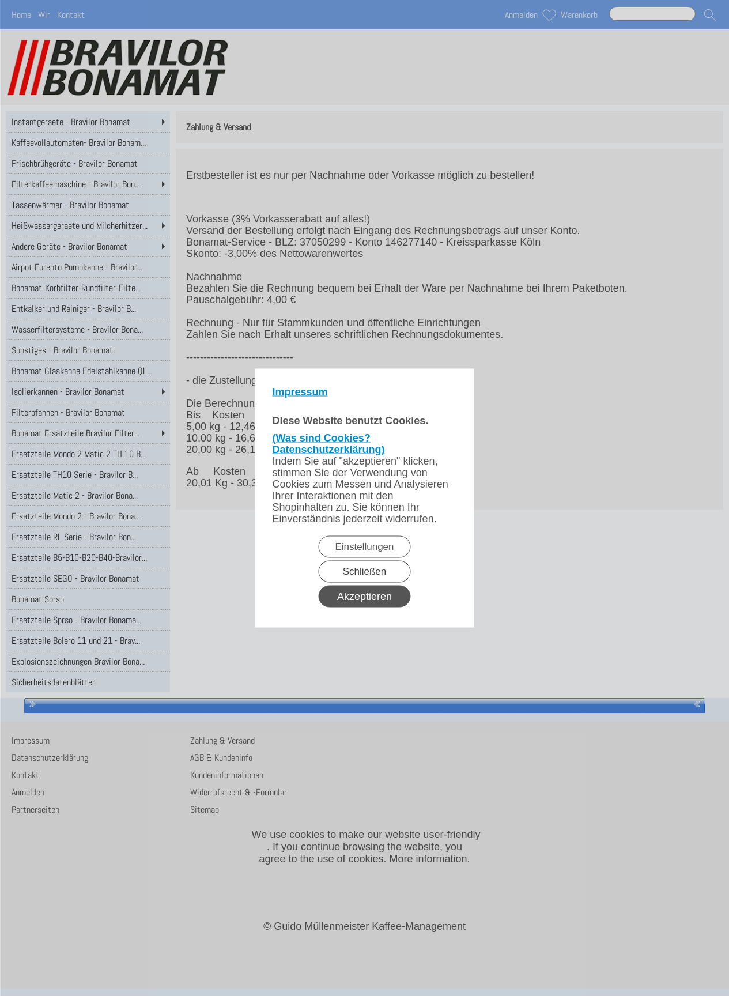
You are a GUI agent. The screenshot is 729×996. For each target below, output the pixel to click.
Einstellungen (364, 546)
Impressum (300, 392)
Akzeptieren (364, 596)
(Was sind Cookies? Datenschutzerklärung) (329, 443)
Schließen (365, 571)
